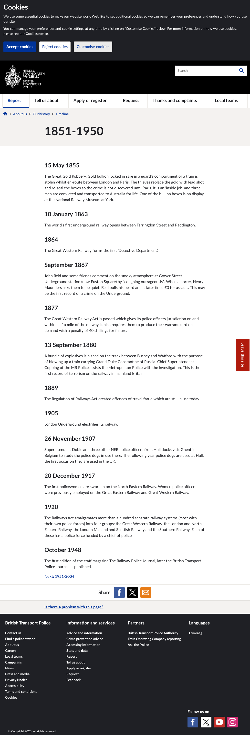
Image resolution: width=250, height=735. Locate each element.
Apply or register (78, 668)
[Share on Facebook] (119, 592)
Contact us (13, 633)
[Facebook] (193, 722)
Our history (41, 114)
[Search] (241, 70)
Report (71, 656)
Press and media (17, 674)
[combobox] (211, 70)
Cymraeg (195, 633)
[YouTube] (219, 722)
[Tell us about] (49, 101)
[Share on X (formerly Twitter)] (132, 592)
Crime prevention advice (84, 639)
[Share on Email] (145, 592)
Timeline (62, 114)
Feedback (73, 680)
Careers (10, 651)
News (9, 668)
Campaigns (13, 662)
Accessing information (83, 645)
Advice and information (84, 633)
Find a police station (20, 639)
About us (20, 114)
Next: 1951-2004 (59, 577)
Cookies (11, 697)
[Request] (132, 101)
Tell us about (75, 662)
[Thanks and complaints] (179, 101)
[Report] (16, 101)
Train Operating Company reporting (154, 639)
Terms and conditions (21, 692)
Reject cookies (55, 47)
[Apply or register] (93, 101)
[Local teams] (228, 101)
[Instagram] (232, 722)
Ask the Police (138, 645)
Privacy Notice (16, 680)
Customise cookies (93, 47)
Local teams (14, 656)
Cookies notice (37, 34)
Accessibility (14, 686)
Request (72, 674)
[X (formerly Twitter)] (206, 722)
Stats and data (77, 651)
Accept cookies (19, 47)
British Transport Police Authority (153, 633)
